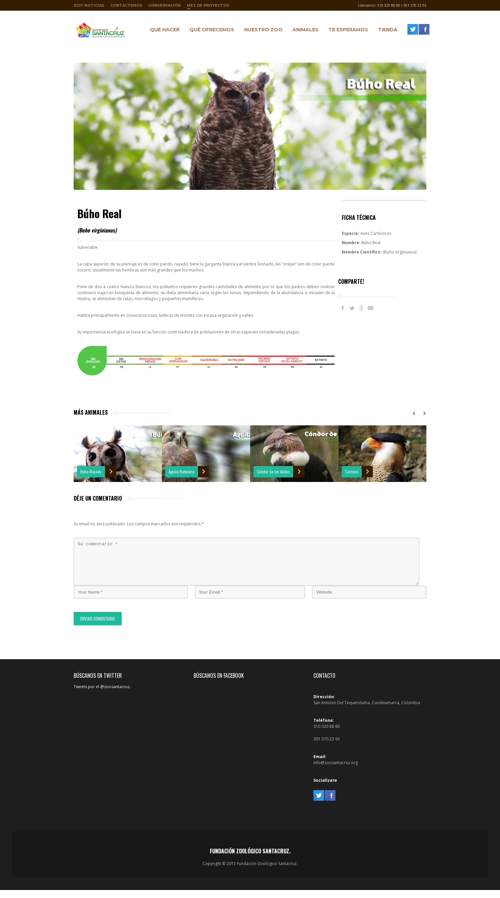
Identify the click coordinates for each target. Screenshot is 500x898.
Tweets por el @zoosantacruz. (102, 694)
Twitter (352, 308)
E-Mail (370, 308)
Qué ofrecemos (210, 31)
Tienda (386, 31)
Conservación (164, 5)
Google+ (361, 308)
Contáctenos (126, 5)
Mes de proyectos (208, 7)
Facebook (342, 308)
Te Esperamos (346, 31)
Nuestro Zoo (261, 31)
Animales (303, 31)
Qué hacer (163, 31)
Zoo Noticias (89, 5)
